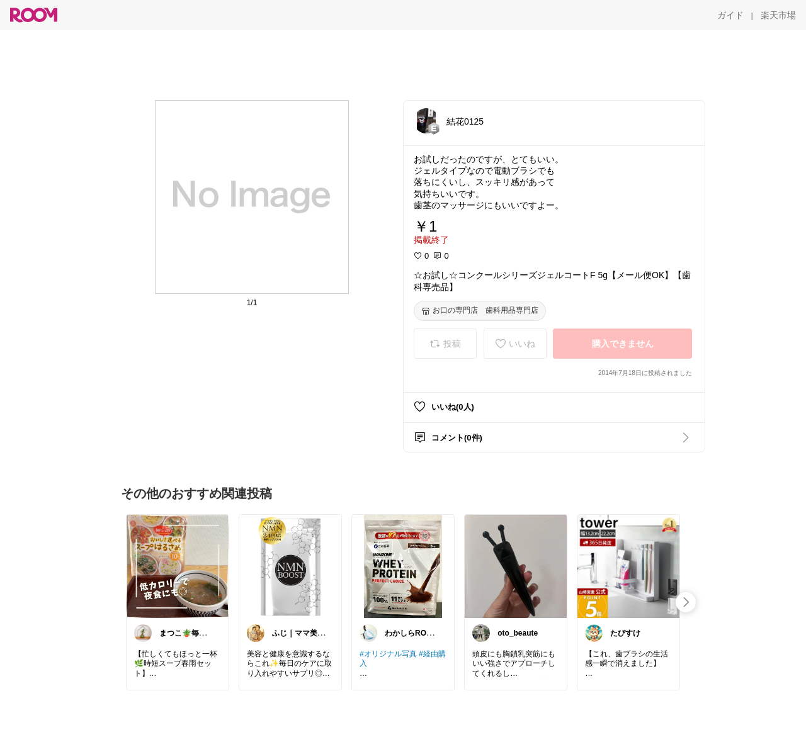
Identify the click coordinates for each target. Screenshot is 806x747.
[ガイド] (730, 15)
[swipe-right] (686, 602)
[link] (178, 566)
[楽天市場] (778, 15)
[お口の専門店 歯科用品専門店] (480, 311)
